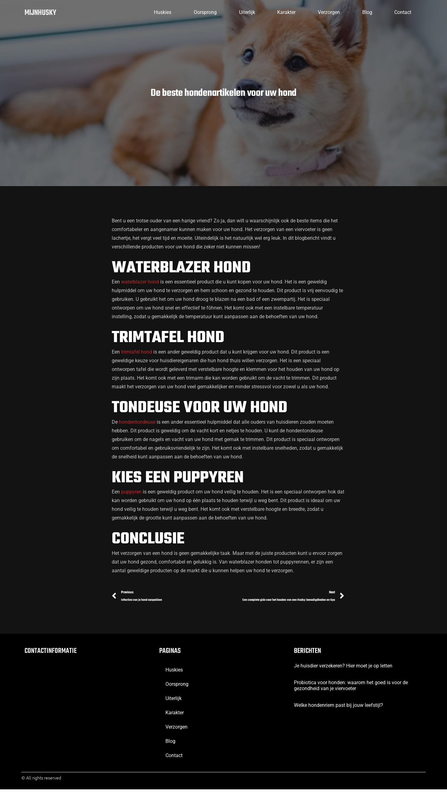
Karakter (257, 12)
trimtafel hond (136, 356)
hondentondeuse (137, 426)
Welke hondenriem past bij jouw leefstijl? (338, 719)
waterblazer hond (140, 286)
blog (355, 12)
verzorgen (308, 12)
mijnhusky (42, 12)
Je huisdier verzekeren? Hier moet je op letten (343, 679)
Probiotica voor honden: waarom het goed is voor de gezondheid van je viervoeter (351, 699)
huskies (109, 12)
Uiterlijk (210, 12)
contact (398, 12)
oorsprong (159, 12)
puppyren (131, 495)
